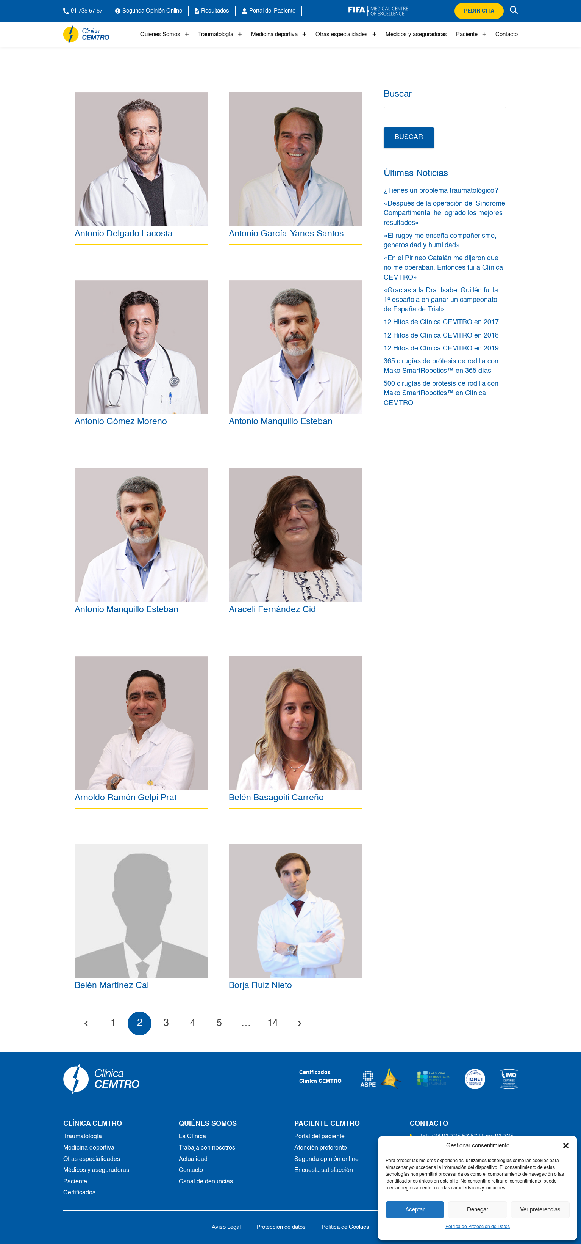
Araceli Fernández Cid (272, 609)
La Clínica (192, 1137)
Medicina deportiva (278, 34)
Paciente (471, 34)
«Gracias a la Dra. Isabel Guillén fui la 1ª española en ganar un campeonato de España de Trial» (441, 300)
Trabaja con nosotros (207, 1148)
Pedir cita (479, 11)
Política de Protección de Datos (477, 1227)
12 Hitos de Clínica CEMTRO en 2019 (441, 348)
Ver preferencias (540, 1210)
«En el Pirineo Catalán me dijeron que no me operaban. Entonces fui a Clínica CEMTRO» (443, 268)
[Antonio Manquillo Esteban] (295, 284)
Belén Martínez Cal (112, 986)
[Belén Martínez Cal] (141, 848)
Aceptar (415, 1210)
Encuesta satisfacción (323, 1170)
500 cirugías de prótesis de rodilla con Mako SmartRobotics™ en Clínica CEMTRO (441, 393)
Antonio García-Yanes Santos (286, 233)
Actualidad (193, 1159)
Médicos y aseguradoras (416, 34)
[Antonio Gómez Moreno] (141, 284)
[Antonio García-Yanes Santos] (295, 96)
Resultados (212, 11)
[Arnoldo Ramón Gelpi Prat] (141, 660)
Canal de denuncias (206, 1182)
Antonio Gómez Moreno (121, 421)
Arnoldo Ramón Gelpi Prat (125, 797)
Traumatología (220, 34)
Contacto (506, 34)
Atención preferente (320, 1148)
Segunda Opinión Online (148, 11)
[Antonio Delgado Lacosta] (141, 96)
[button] (566, 1146)
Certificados (79, 1193)
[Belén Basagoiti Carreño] (295, 660)
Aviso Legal (226, 1227)
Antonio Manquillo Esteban (281, 421)
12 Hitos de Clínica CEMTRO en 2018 (441, 335)
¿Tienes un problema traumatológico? (441, 190)
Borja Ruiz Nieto (260, 986)
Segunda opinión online (326, 1159)
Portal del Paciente (268, 11)
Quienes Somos (164, 34)
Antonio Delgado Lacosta (124, 233)
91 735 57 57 (83, 11)
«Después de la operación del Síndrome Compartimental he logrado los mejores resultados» (444, 213)
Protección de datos (281, 1227)
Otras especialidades (345, 34)
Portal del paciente (319, 1137)
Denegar (477, 1210)
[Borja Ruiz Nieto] (295, 848)
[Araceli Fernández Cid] (295, 472)
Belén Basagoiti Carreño (276, 797)
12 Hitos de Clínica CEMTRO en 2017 (441, 322)
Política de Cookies (345, 1227)
